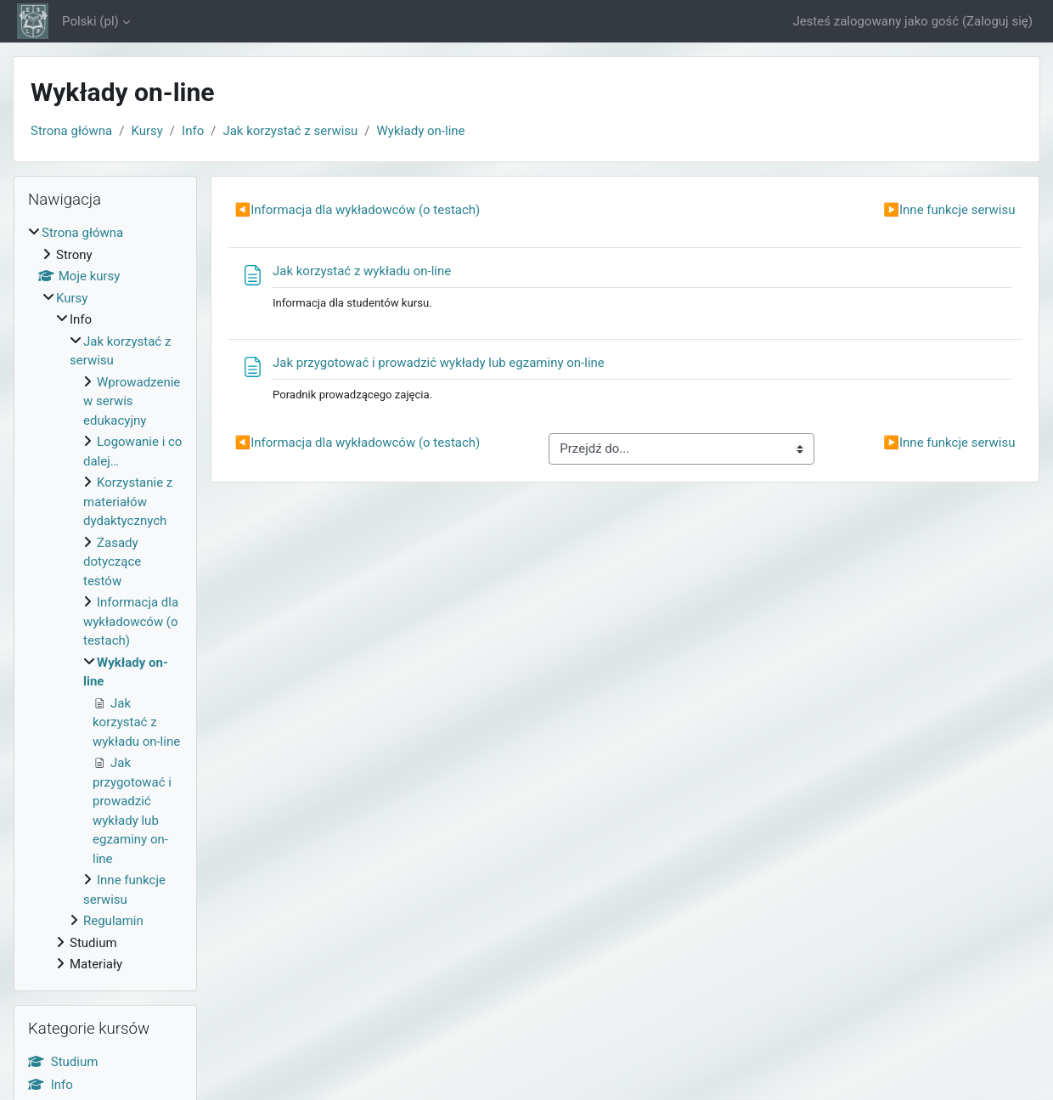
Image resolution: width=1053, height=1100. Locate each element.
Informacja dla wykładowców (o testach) (358, 209)
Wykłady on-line (421, 130)
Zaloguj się (997, 21)
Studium (63, 1061)
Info (193, 130)
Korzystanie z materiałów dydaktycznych (127, 501)
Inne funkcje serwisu (949, 209)
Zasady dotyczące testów (112, 562)
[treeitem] (105, 598)
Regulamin (113, 920)
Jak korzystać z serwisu (290, 130)
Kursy (146, 130)
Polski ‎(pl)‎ (90, 21)
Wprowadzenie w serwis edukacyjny (131, 401)
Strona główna (71, 130)
